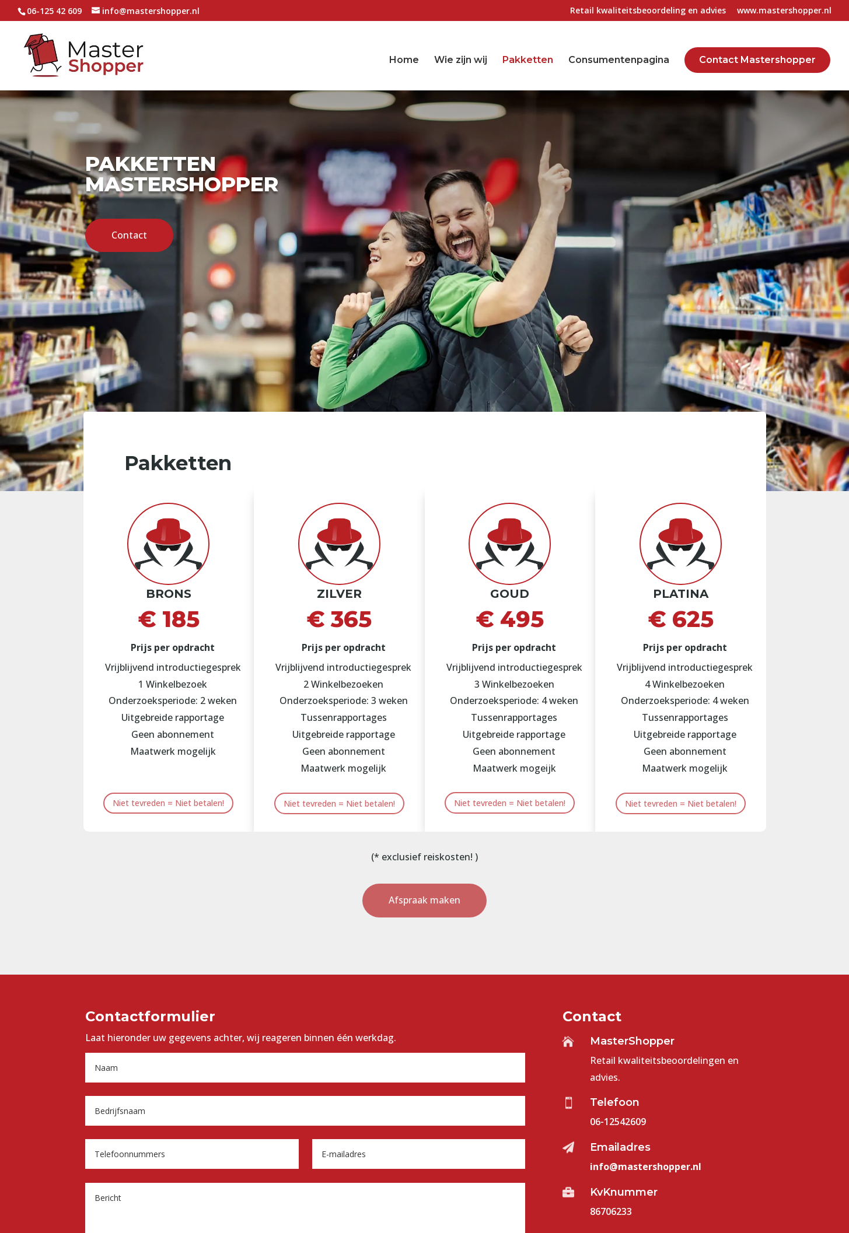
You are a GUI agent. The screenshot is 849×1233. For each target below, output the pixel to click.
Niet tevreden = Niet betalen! (168, 802)
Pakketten (527, 60)
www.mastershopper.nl (784, 11)
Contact (129, 197)
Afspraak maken (424, 900)
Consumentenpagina (618, 60)
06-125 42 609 (54, 10)
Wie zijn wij (460, 60)
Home (404, 60)
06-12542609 (618, 1121)
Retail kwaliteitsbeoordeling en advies (648, 11)
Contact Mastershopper (757, 59)
